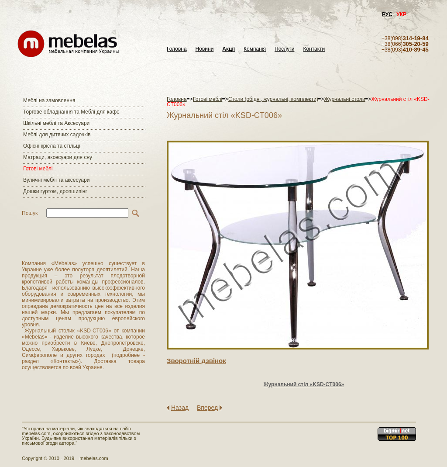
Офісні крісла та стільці (51, 146)
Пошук (30, 213)
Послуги (284, 49)
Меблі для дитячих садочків (56, 134)
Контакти (314, 49)
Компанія (255, 49)
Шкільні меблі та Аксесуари (56, 123)
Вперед (207, 407)
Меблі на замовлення (49, 100)
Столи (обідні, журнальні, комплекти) (273, 99)
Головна (177, 49)
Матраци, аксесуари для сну (57, 157)
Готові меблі (37, 169)
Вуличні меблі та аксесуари (56, 180)
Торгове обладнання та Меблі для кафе (71, 112)
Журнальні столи (344, 99)
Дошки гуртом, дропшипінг (55, 191)
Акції (228, 49)
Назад (180, 407)
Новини (205, 49)
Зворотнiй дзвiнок (196, 360)
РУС (387, 14)
